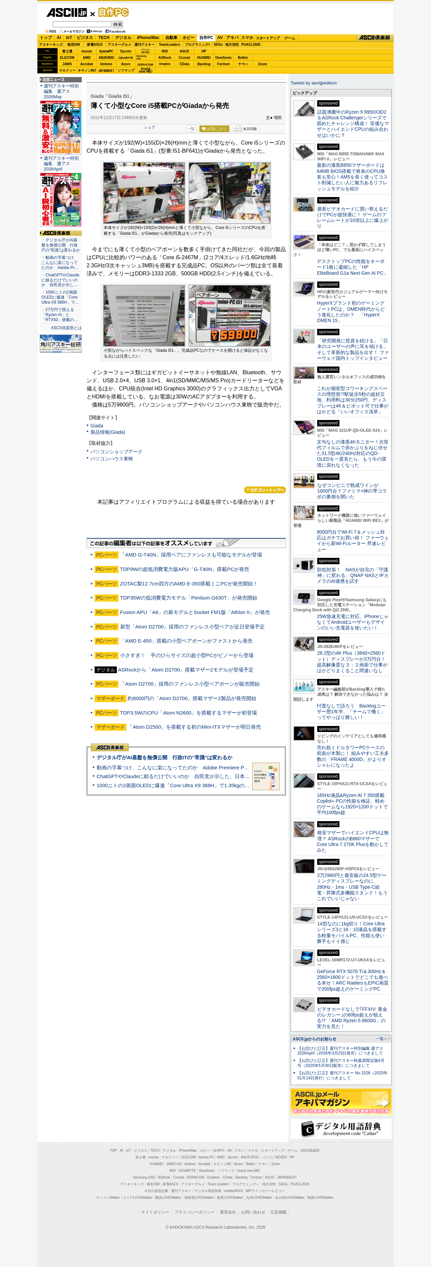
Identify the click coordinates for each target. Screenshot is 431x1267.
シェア (149, 127)
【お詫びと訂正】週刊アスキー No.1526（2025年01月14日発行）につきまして (342, 1075)
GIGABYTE (126, 58)
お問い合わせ (253, 1212)
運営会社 (228, 1212)
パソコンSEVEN (145, 50)
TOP (113, 1150)
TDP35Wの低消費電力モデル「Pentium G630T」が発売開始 (188, 598)
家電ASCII (95, 44)
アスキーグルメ (119, 44)
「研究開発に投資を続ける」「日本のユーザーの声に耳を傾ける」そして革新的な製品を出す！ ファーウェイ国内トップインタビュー (353, 349)
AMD (87, 58)
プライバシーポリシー (194, 1212)
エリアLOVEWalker (137, 1197)
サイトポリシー (155, 1212)
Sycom (125, 51)
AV (220, 37)
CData (184, 64)
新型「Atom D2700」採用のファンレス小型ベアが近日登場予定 (192, 626)
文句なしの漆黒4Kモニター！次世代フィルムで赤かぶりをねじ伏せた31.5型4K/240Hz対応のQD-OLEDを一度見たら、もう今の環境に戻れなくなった (353, 453)
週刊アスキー (144, 44)
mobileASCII (233, 1191)
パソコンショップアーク (116, 451)
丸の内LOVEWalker (289, 1197)
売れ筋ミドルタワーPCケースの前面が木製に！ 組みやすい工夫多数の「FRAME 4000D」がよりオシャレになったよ (353, 756)
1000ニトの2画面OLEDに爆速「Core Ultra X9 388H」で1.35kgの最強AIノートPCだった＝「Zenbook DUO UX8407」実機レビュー (245, 785)
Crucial (184, 58)
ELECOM (67, 58)
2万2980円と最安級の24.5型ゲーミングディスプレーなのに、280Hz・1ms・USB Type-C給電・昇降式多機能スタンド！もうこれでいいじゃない (352, 887)
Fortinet (223, 64)
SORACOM (195, 1177)
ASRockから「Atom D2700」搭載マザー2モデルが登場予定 (185, 670)
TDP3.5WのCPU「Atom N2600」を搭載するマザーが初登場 (188, 713)
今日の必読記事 (156, 1191)
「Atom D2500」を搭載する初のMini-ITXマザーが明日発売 (194, 727)
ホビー (189, 37)
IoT (69, 37)
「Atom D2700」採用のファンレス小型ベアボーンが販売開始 (190, 684)
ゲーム (289, 38)
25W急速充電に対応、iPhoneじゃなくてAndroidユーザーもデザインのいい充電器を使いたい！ (353, 622)
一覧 (191, 129)
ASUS (184, 51)
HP (204, 51)
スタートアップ (267, 38)
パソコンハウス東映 (112, 458)
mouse (86, 51)
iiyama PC (206, 1157)
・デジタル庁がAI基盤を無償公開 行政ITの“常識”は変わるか (60, 245)
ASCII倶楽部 (375, 38)
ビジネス (85, 37)
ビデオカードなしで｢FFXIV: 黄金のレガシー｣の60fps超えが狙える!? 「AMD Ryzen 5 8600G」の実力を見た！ (352, 1017)
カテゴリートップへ (265, 490)
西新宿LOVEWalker (199, 1197)
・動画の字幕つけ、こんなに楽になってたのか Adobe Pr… (59, 262)
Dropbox (165, 64)
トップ (46, 37)
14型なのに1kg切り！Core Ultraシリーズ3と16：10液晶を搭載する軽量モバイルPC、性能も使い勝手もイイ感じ (352, 932)
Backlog (203, 64)
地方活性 (232, 44)
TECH (103, 37)
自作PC (111, 12)
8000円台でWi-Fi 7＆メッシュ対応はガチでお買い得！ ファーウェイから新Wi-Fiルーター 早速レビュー (353, 540)
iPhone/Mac (148, 37)
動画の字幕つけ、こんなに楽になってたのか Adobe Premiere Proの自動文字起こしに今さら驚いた (210, 767)
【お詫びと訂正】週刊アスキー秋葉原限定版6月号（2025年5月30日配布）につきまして (341, 1063)
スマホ (247, 37)
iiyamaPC (106, 51)
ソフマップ (126, 70)
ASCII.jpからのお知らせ (314, 1039)
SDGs (218, 44)
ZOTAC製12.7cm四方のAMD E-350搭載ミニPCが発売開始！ (189, 583)
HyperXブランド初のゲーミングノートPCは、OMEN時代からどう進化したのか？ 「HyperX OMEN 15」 (351, 311)
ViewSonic (223, 58)
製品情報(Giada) (108, 432)
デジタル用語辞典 (207, 1191)
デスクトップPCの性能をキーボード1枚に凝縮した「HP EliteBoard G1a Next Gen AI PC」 (352, 267)
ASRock (164, 58)
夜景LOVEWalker (230, 1197)
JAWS (67, 64)
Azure (126, 64)
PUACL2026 (251, 44)
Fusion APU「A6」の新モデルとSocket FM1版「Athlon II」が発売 (195, 612)
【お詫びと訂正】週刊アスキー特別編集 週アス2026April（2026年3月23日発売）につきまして (340, 1051)
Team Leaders (218, 1184)
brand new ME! (248, 1171)
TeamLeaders (169, 44)
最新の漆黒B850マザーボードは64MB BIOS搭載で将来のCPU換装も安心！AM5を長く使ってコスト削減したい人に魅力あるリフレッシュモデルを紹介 (352, 176)
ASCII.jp (66, 12)
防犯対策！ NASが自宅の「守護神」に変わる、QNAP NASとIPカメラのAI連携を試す (353, 575)
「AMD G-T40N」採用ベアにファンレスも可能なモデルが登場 (191, 555)
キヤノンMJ (87, 70)
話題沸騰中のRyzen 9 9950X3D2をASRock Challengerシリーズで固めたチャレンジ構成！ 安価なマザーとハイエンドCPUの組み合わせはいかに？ (353, 123)
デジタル (123, 37)
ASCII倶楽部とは (66, 327)
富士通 (67, 51)
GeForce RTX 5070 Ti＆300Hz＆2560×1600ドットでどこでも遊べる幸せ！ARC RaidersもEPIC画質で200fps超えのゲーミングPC (353, 980)
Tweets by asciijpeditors (314, 82)
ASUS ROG (106, 58)
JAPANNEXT (106, 70)
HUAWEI (204, 58)
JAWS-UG (173, 1164)
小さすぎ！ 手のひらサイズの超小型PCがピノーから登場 (187, 655)
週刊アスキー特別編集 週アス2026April (61, 163)
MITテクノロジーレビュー (265, 1191)
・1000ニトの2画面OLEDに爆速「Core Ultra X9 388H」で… (60, 297)
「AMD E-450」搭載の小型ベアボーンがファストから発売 (186, 641)
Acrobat (86, 64)
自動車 (171, 37)
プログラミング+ (197, 44)
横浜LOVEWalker (168, 1197)
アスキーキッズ (51, 44)
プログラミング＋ (245, 1184)
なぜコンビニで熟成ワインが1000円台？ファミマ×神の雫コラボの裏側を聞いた (352, 491)
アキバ (232, 37)
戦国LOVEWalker (320, 1197)
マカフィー (67, 70)
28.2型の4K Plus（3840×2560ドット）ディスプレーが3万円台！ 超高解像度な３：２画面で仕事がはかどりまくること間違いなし (352, 661)
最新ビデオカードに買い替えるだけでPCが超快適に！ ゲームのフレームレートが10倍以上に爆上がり (352, 217)
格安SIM (73, 44)
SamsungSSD (141, 57)
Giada (97, 425)
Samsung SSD (144, 1177)
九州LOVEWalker (259, 1197)
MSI (165, 51)
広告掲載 (278, 1212)
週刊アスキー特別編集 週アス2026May (61, 91)
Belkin (243, 58)
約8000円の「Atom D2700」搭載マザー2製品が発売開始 (192, 698)
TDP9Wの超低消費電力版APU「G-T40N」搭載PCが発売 (184, 569)
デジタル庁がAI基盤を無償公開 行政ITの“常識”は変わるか (164, 757)
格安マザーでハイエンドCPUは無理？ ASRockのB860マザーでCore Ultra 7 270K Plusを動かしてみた (353, 841)
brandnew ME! (146, 70)
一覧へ (381, 1039)
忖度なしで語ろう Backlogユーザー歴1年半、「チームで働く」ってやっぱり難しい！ (351, 711)
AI (59, 37)
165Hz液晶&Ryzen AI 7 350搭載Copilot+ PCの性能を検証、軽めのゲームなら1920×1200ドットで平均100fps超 (352, 804)
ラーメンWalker (108, 1197)
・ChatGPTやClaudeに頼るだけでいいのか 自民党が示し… (60, 280)
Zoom (262, 64)
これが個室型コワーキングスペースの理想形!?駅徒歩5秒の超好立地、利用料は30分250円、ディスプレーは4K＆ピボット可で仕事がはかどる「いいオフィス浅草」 (353, 400)
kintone (106, 64)
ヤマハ (243, 64)
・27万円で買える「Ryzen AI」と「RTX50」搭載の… (59, 314)
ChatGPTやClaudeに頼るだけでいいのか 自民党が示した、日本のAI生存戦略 (186, 776)
